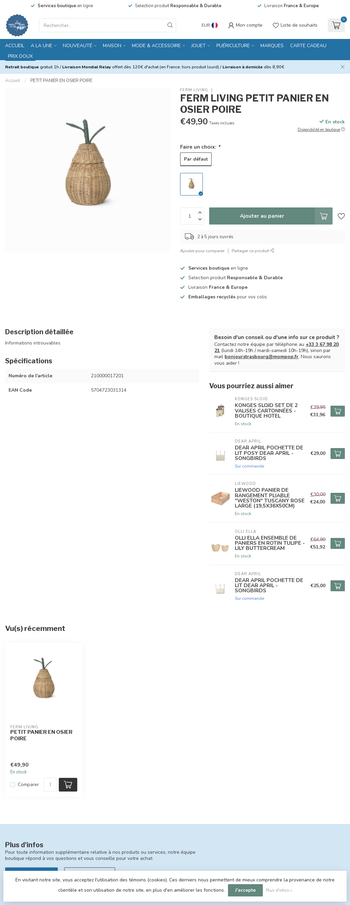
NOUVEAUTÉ (77, 45)
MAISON (112, 45)
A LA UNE (41, 45)
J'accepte (245, 890)
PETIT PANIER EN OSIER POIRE (61, 81)
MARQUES (272, 45)
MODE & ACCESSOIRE (156, 45)
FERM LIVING (194, 90)
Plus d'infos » (279, 890)
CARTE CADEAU (308, 45)
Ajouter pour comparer (202, 251)
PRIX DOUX (20, 56)
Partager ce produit (253, 251)
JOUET (198, 45)
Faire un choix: (200, 146)
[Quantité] (50, 785)
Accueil (14, 45)
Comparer (28, 784)
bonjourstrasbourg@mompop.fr (261, 356)
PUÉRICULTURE (233, 45)
